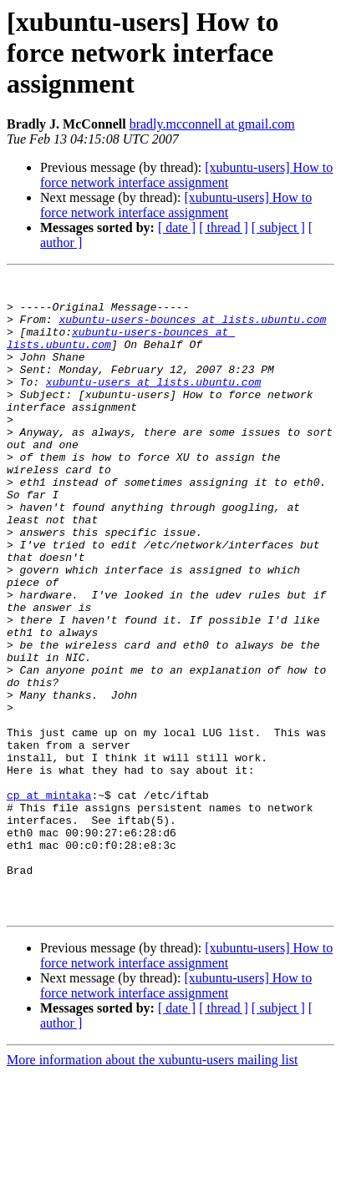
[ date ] (177, 227)
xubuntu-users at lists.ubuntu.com (153, 404)
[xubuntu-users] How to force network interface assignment (186, 174)
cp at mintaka (49, 899)
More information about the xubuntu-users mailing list (152, 1187)
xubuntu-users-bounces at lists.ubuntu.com (192, 328)
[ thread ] (223, 227)
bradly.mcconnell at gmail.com (212, 124)
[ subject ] (278, 227)
